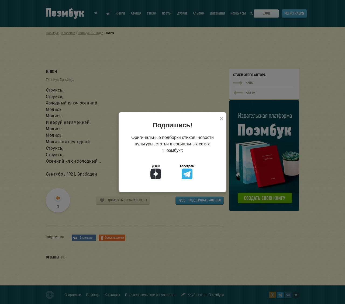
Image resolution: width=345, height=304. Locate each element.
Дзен (155, 171)
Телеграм (187, 171)
